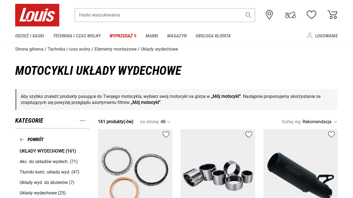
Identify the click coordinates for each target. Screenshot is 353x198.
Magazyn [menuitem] (177, 35)
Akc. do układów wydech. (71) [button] (49, 161)
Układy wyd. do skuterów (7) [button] (47, 182)
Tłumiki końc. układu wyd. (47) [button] (49, 171)
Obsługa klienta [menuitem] (213, 35)
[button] (248, 15)
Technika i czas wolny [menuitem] (77, 35)
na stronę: (149, 121)
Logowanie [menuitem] (326, 35)
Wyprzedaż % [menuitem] (123, 35)
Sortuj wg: (291, 121)
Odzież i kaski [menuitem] (29, 35)
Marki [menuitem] (152, 35)
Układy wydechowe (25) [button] (43, 192)
